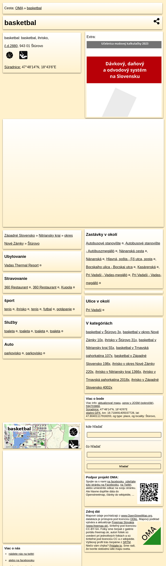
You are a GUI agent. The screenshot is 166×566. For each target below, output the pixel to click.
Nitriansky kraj (49, 235)
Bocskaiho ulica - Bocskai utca (109, 267)
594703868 (93, 406)
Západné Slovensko (19, 235)
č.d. (11, 46)
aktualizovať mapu (109, 402)
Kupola (66, 287)
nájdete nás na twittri (21, 553)
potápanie (64, 309)
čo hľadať (93, 446)
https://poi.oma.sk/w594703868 (144, 223)
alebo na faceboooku (21, 560)
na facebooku (115, 481)
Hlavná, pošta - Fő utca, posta (129, 259)
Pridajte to (115, 545)
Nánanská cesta (131, 251)
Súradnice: (12, 67)
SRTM (127, 542)
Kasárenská (146, 267)
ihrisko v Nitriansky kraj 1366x (118, 372)
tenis (8, 309)
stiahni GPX (93, 412)
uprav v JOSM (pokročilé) (137, 402)
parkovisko (12, 353)
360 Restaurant (16, 287)
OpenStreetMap (90, 223)
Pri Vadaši (94, 310)
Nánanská (94, 259)
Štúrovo (34, 243)
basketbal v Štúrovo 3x (103, 332)
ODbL (133, 519)
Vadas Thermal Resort (21, 265)
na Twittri (125, 484)
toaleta (9, 331)
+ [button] (10, 126)
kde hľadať (94, 426)
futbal (47, 309)
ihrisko (21, 309)
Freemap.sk (112, 223)
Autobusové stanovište (103, 243)
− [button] (10, 133)
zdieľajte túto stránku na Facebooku (111, 483)
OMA (19, 8)
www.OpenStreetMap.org (136, 515)
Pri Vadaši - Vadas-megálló (107, 275)
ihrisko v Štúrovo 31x (121, 340)
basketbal (34, 8)
